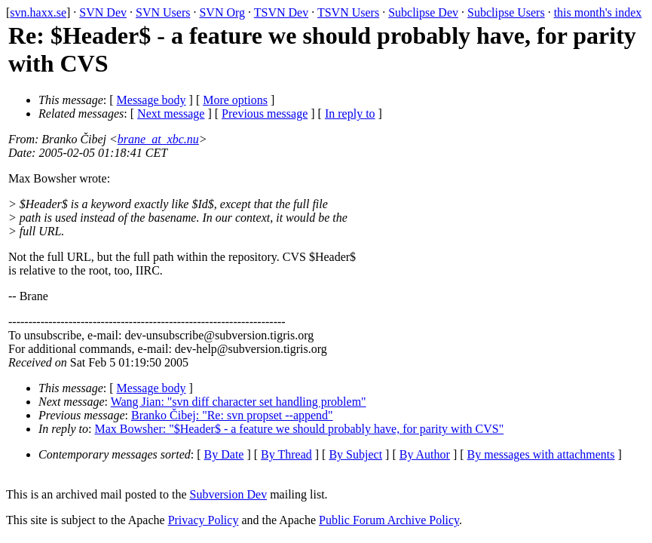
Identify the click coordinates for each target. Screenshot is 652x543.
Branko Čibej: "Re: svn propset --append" (232, 415)
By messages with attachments (541, 454)
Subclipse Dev (423, 12)
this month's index (598, 12)
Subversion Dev (229, 494)
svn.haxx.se (38, 12)
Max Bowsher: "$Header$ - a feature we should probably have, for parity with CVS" (299, 428)
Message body (151, 100)
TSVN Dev (281, 12)
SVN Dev (103, 12)
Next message (170, 113)
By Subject (355, 454)
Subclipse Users (506, 12)
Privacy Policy (203, 520)
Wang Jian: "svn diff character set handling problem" (238, 401)
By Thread (286, 454)
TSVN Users (348, 12)
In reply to (350, 113)
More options (235, 100)
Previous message (265, 113)
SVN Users (163, 12)
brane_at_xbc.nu (158, 139)
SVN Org (222, 12)
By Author (424, 454)
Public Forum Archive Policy (389, 520)
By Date (224, 454)
